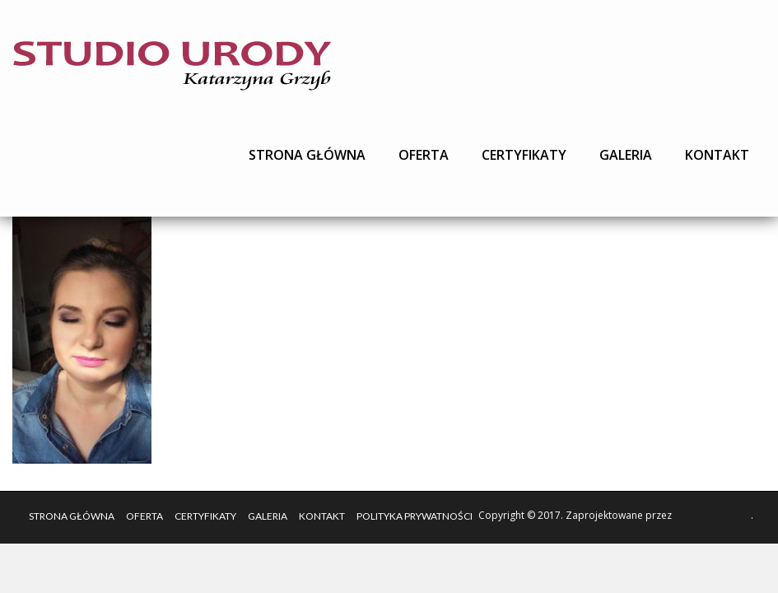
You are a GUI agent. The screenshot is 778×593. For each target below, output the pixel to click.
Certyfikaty (524, 155)
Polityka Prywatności (414, 516)
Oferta (423, 155)
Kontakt (717, 155)
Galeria (625, 155)
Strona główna (307, 155)
